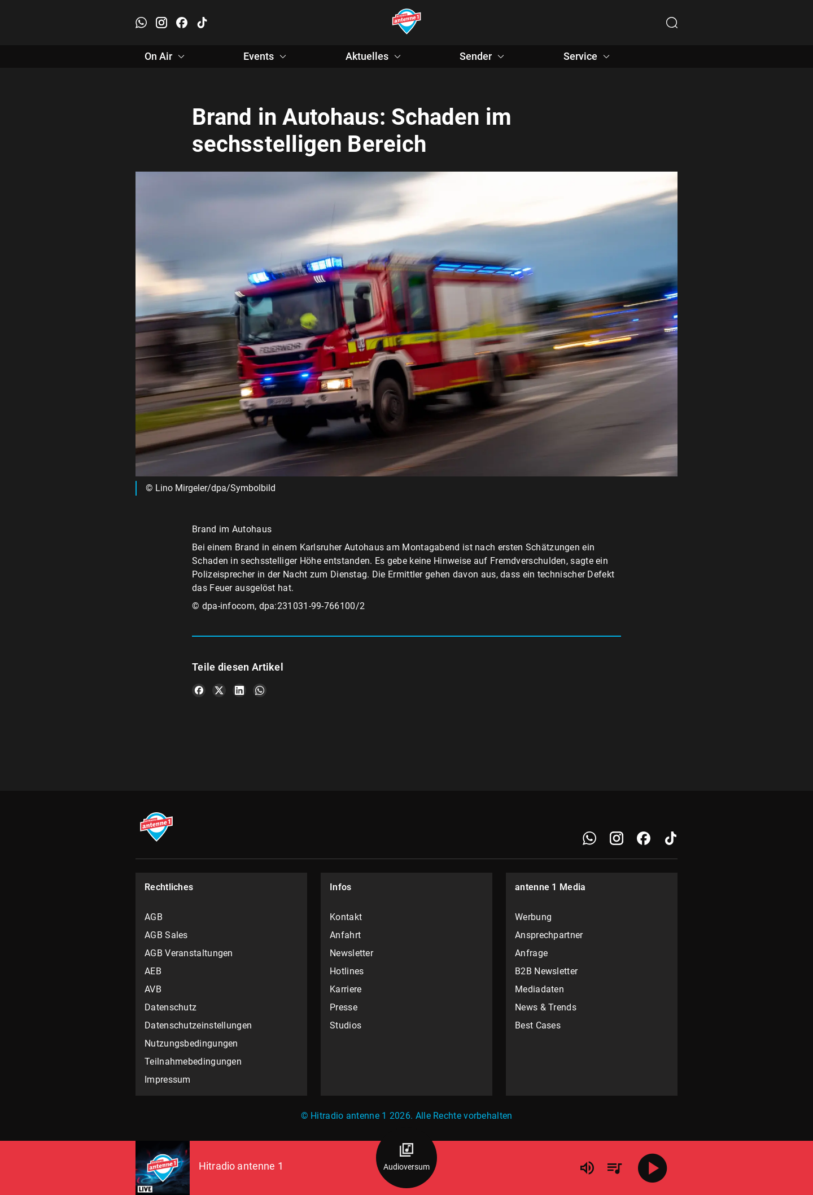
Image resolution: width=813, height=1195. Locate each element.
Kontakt (346, 917)
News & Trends (545, 1007)
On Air (166, 56)
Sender (484, 56)
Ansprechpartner (549, 935)
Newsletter (351, 953)
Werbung (533, 917)
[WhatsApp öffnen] (141, 22)
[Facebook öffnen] (181, 22)
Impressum (168, 1079)
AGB (154, 917)
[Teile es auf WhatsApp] (259, 690)
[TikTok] (671, 838)
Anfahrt (345, 935)
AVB (153, 989)
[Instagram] (616, 838)
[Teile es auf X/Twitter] (219, 690)
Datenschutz (170, 1007)
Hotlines (347, 971)
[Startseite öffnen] (406, 23)
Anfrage (531, 953)
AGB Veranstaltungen (189, 953)
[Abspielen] (652, 1168)
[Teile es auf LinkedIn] (239, 690)
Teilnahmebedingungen (193, 1061)
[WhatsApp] (589, 838)
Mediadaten (539, 989)
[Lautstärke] (587, 1168)
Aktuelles (375, 56)
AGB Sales (166, 935)
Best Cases (538, 1025)
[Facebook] (643, 838)
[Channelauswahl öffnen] (672, 23)
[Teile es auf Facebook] (199, 690)
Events (266, 56)
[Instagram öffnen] (161, 22)
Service (588, 56)
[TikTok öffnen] (202, 22)
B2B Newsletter (546, 971)
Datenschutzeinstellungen (198, 1025)
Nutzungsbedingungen (191, 1043)
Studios (345, 1025)
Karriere (345, 989)
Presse (343, 1007)
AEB (153, 971)
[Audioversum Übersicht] (406, 1157)
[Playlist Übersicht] (614, 1168)
